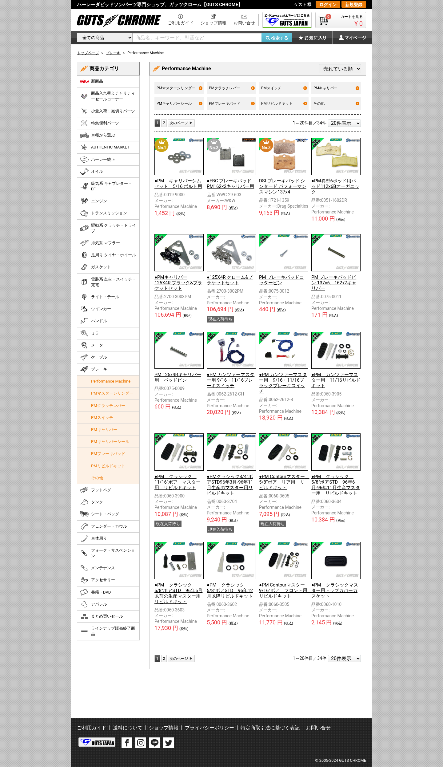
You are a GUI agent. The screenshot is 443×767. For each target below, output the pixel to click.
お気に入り (315, 37)
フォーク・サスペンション (107, 553)
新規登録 (353, 4)
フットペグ (95, 490)
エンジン (93, 201)
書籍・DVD (95, 592)
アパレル (93, 604)
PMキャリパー (336, 88)
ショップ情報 (213, 22)
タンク (91, 502)
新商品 (91, 81)
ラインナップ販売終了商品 (107, 631)
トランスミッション (103, 213)
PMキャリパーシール (179, 103)
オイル (91, 171)
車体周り (93, 538)
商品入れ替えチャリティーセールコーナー (107, 96)
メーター (93, 345)
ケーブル (93, 357)
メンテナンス (97, 568)
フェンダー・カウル (103, 526)
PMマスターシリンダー (179, 88)
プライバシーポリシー (209, 728)
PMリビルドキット (284, 103)
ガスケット (95, 267)
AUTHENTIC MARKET (105, 147)
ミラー (91, 333)
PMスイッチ (284, 88)
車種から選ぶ (97, 135)
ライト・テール (99, 297)
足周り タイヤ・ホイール (108, 255)
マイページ (349, 37)
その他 (336, 103)
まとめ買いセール (101, 616)
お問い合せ (244, 22)
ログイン (328, 4)
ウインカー (95, 309)
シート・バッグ (99, 514)
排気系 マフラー (100, 243)
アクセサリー (97, 580)
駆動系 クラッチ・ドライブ (108, 228)
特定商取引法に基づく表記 (270, 728)
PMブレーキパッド (232, 103)
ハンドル (93, 321)
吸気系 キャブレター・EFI (106, 186)
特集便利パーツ (99, 123)
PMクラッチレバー (232, 88)
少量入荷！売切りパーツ (107, 111)
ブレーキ (93, 369)
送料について (127, 728)
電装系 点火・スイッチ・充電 (108, 282)
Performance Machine (110, 381)
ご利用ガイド (181, 22)
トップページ (88, 53)
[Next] (181, 123)
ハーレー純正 (97, 159)
